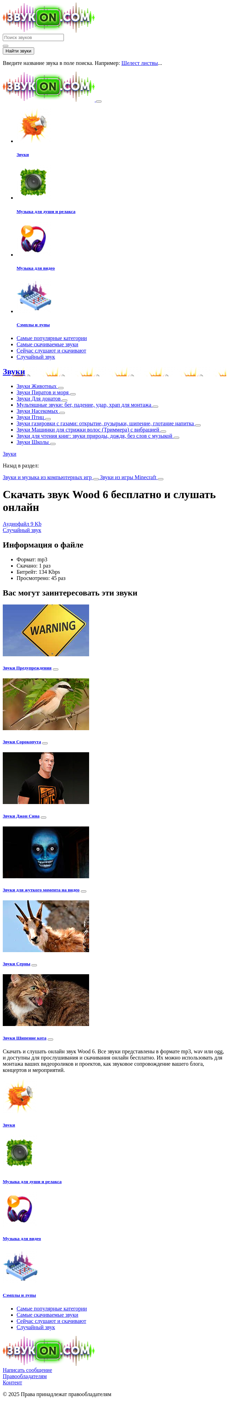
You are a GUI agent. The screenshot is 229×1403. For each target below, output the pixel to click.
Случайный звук (36, 357)
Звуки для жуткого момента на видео (41, 889)
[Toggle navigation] (99, 101)
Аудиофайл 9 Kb (22, 524)
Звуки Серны (16, 963)
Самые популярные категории (52, 338)
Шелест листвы (140, 63)
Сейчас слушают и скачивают (51, 351)
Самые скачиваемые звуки (47, 344)
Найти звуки (18, 51)
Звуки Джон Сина (21, 816)
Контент (12, 1382)
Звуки (14, 371)
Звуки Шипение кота (24, 1038)
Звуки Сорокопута (22, 741)
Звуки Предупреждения (27, 667)
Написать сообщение (27, 1370)
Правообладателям (25, 1376)
